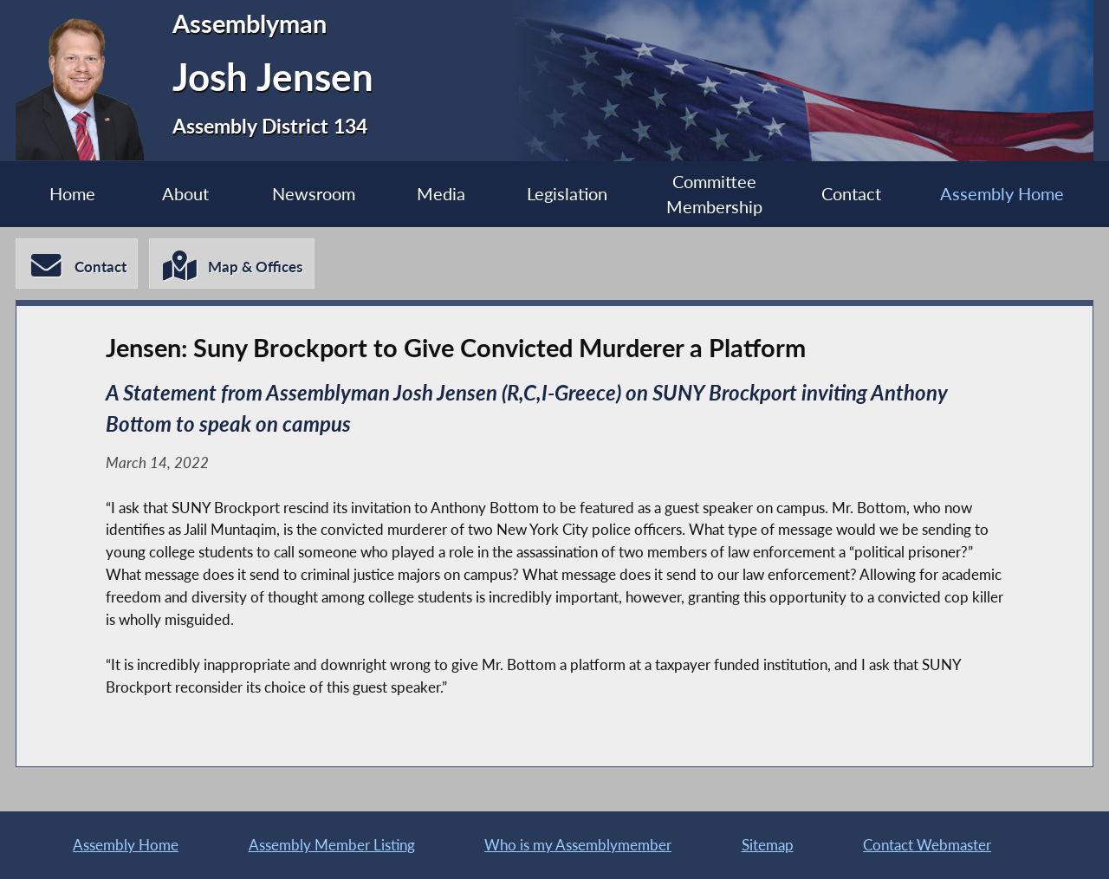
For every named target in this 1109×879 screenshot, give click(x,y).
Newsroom (313, 194)
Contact (851, 194)
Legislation (567, 194)
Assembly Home (1002, 194)
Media (441, 194)
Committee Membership (714, 194)
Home (72, 194)
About (185, 194)
